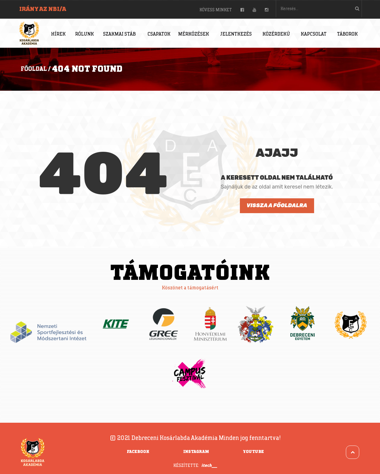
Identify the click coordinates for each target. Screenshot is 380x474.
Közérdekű (276, 34)
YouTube (253, 452)
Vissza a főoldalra (276, 205)
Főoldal (34, 69)
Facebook (138, 452)
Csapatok (159, 34)
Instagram (196, 452)
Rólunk (84, 34)
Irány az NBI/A (42, 9)
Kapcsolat (314, 34)
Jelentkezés (236, 34)
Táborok (347, 34)
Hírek (58, 34)
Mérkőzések (193, 34)
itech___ (209, 465)
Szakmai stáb (119, 34)
